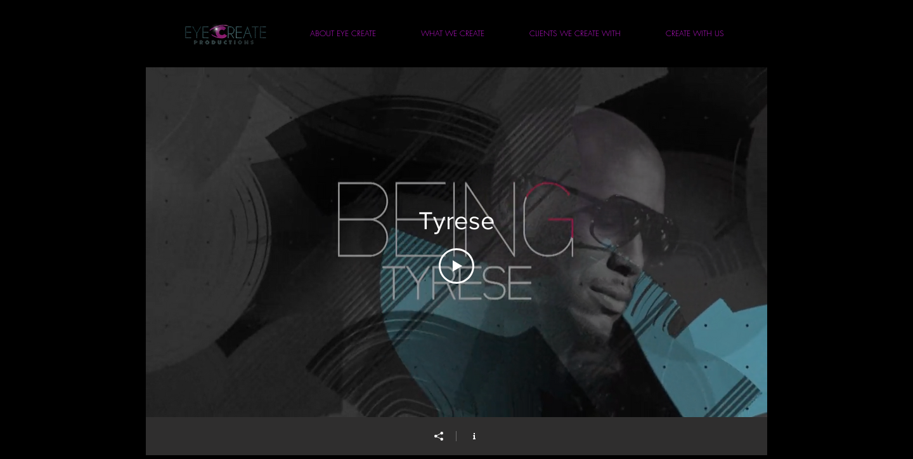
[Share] (438, 436)
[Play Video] (456, 266)
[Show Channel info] (474, 436)
